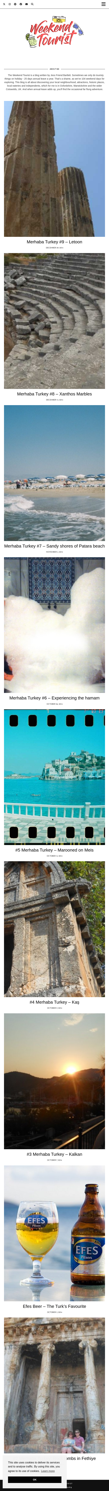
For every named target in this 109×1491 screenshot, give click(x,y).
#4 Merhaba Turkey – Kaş (54, 1002)
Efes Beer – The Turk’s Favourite (54, 1306)
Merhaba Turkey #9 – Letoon (54, 241)
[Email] (26, 4)
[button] (104, 4)
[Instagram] (10, 4)
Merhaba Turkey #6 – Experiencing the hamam (54, 697)
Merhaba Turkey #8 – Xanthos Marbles (54, 393)
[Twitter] (4, 4)
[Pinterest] (15, 4)
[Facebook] (21, 4)
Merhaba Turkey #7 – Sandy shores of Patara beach (54, 546)
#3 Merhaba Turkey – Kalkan (54, 1154)
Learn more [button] (48, 1471)
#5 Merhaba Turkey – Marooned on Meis (54, 850)
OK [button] (35, 1479)
